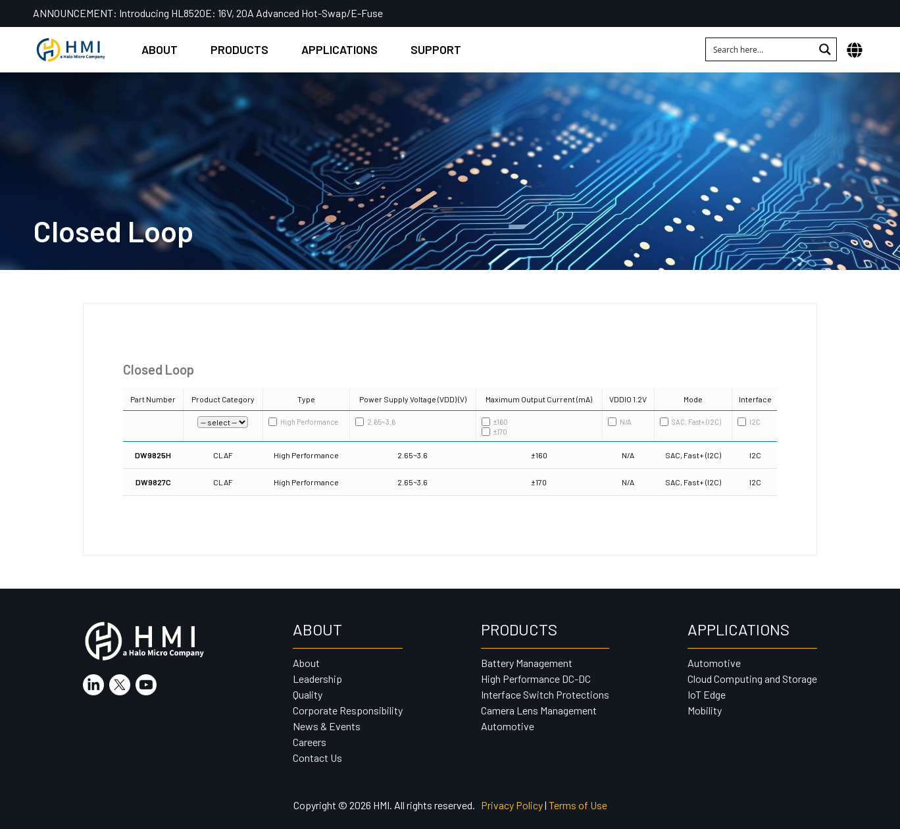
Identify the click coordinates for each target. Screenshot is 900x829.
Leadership (317, 678)
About (159, 49)
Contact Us (317, 757)
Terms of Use (578, 805)
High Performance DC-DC (536, 678)
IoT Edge (707, 694)
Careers (309, 741)
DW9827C (153, 482)
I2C (749, 421)
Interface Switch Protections (545, 694)
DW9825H (153, 455)
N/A (620, 421)
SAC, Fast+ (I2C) (690, 421)
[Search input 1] (760, 49)
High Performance (303, 421)
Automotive (507, 726)
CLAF (223, 455)
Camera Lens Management (539, 710)
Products (239, 49)
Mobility (705, 710)
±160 (495, 421)
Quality (307, 694)
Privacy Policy (512, 805)
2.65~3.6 (375, 421)
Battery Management (526, 662)
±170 (494, 431)
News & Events (327, 726)
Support (436, 49)
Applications (339, 49)
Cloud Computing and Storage (752, 678)
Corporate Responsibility (348, 710)
